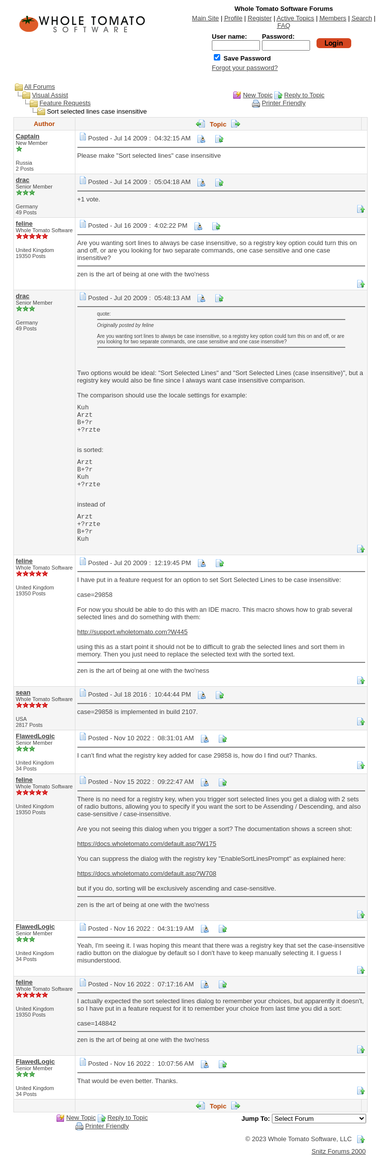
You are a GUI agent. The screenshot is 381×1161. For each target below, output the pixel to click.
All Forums (39, 86)
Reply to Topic (304, 95)
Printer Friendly (284, 103)
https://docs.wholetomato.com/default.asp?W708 (146, 873)
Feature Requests (64, 103)
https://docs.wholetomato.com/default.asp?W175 (146, 843)
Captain (28, 136)
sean (23, 692)
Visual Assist (50, 95)
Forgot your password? (245, 67)
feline (24, 223)
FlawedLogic (35, 736)
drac (22, 180)
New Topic (258, 95)
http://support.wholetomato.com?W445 (132, 632)
